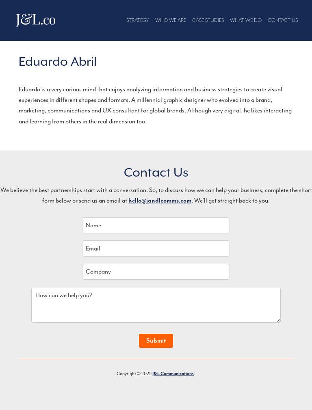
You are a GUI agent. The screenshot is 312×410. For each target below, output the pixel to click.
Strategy (137, 20)
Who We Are (170, 20)
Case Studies (208, 20)
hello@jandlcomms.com (159, 200)
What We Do (246, 20)
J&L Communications (35, 21)
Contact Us (283, 20)
